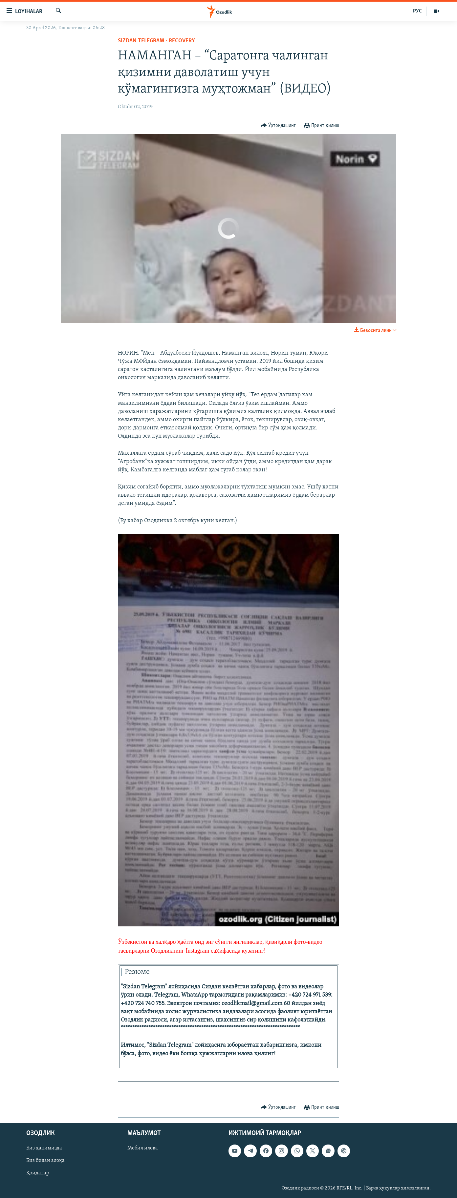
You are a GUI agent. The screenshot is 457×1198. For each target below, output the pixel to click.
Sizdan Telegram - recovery (156, 41)
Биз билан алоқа (45, 1160)
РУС (417, 11)
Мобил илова (142, 1148)
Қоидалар (37, 1173)
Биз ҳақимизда (44, 1148)
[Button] (278, 125)
